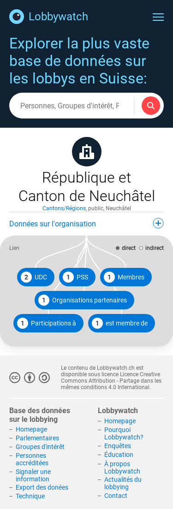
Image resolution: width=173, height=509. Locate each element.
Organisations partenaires (82, 300)
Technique (30, 496)
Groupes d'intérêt (40, 446)
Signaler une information (33, 475)
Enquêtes (117, 446)
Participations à (46, 323)
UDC (34, 277)
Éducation (118, 454)
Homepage (31, 429)
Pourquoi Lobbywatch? (123, 433)
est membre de (120, 323)
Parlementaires (37, 438)
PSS (75, 277)
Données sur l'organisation (86, 223)
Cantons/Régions (64, 208)
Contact (115, 495)
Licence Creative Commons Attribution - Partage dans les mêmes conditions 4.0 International (111, 381)
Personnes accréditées (32, 459)
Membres (124, 277)
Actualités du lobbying (123, 483)
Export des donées (42, 487)
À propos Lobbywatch (122, 467)
